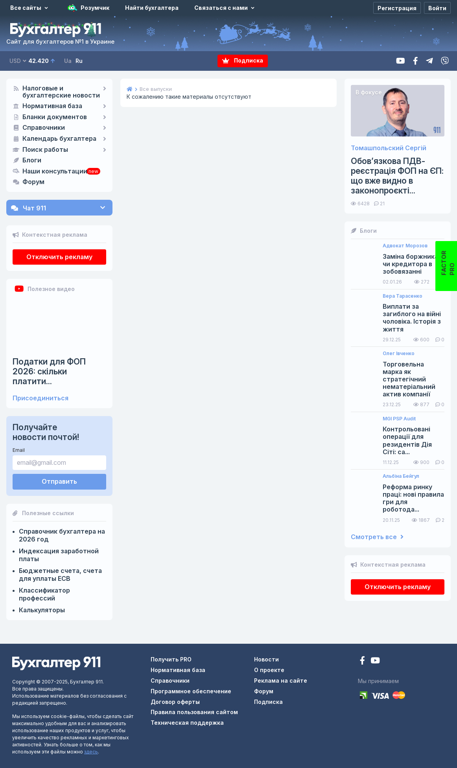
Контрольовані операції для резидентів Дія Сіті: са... (407, 440)
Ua (68, 60)
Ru (79, 60)
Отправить (59, 481)
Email (19, 450)
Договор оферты (175, 701)
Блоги (31, 160)
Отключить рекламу (59, 257)
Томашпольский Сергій (388, 148)
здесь (91, 752)
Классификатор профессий (44, 594)
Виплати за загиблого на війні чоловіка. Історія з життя (412, 318)
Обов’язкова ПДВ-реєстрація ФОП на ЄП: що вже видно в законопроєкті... (397, 176)
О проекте (269, 670)
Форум (33, 182)
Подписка (243, 60)
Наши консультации (54, 171)
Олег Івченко (399, 353)
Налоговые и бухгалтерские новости (61, 92)
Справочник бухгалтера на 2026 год (62, 535)
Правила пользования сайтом (194, 712)
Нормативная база (52, 106)
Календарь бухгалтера (59, 138)
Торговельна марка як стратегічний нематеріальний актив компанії (409, 379)
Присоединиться (40, 398)
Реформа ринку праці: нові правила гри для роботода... (413, 498)
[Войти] (437, 8)
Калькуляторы (42, 610)
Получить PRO (171, 659)
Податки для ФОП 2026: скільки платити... (49, 371)
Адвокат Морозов (405, 246)
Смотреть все (377, 537)
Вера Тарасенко (402, 296)
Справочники (43, 127)
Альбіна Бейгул (401, 476)
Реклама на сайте (280, 680)
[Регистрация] (397, 8)
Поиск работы (45, 149)
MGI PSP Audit (399, 419)
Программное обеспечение (191, 691)
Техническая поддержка (187, 722)
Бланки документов (54, 117)
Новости (266, 659)
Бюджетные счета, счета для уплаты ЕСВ (60, 574)
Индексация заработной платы (59, 555)
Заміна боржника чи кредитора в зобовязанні (410, 264)
